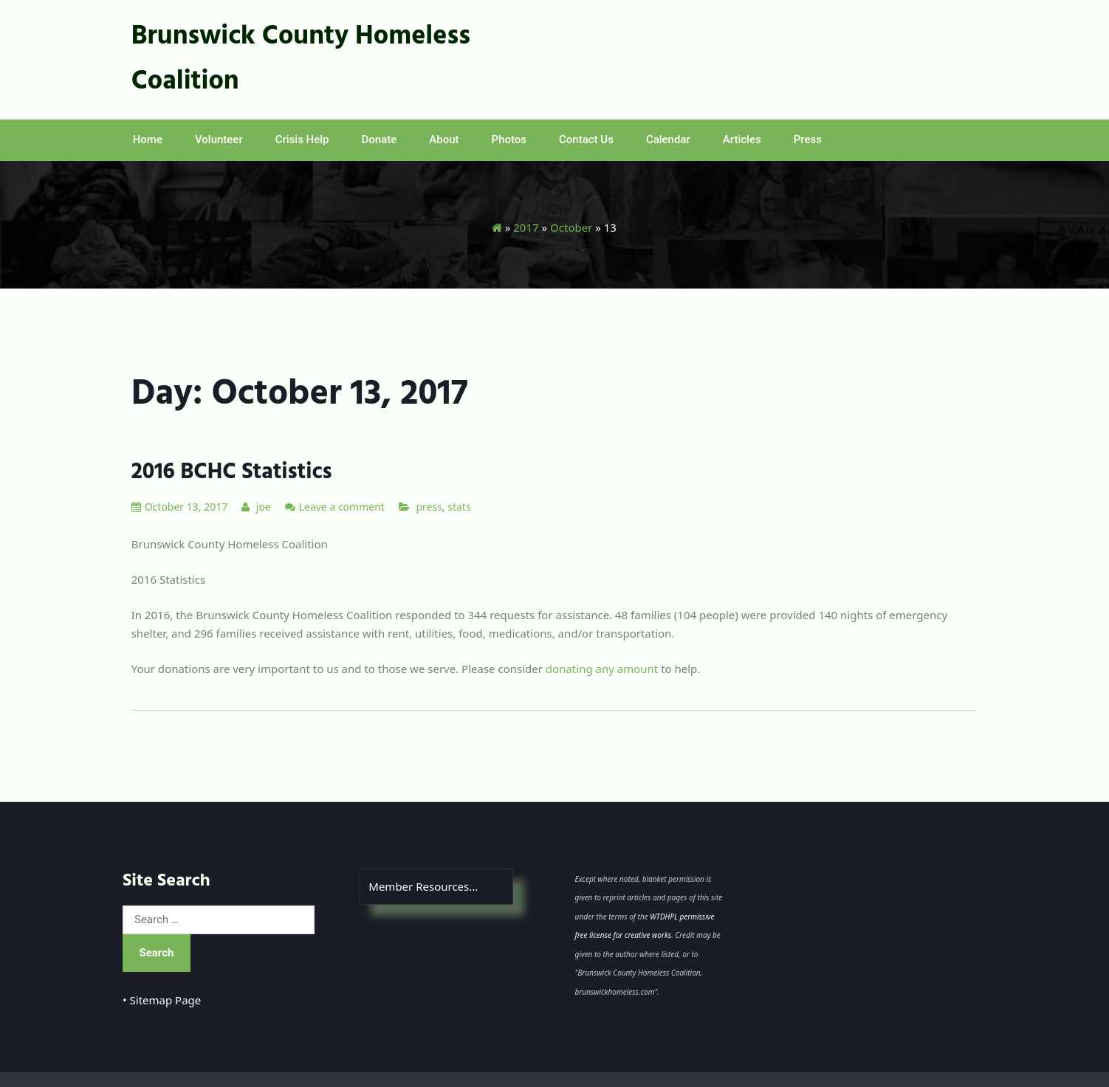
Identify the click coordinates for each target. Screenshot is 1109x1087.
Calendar (668, 139)
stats (458, 507)
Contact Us (586, 139)
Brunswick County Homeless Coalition (300, 59)
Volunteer (219, 139)
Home (147, 139)
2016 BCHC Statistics (231, 472)
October (571, 227)
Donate (379, 139)
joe (256, 507)
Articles (742, 139)
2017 (525, 227)
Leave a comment (342, 507)
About (444, 139)
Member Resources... (423, 886)
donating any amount (602, 668)
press (429, 507)
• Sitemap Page (162, 1000)
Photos (509, 139)
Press (808, 139)
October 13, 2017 (179, 507)
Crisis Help (302, 139)
